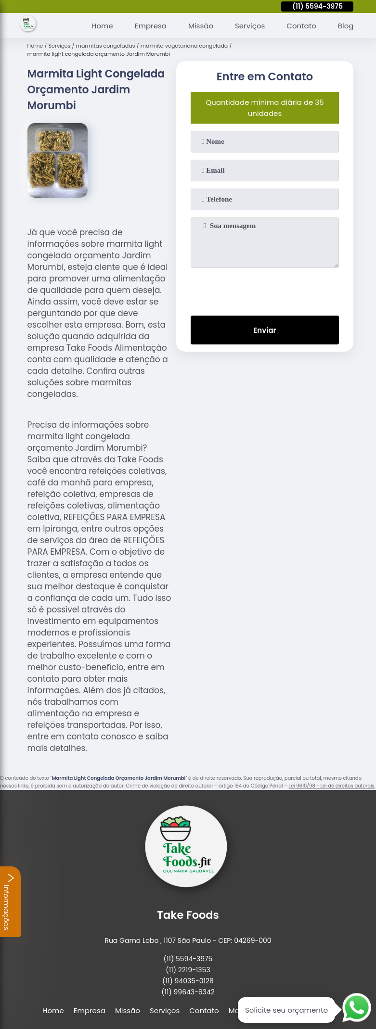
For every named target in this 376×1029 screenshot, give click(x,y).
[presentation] (265, 289)
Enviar (264, 330)
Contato (301, 26)
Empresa (151, 26)
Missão (200, 26)
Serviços (250, 26)
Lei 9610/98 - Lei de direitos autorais (332, 785)
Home (102, 26)
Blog (346, 26)
